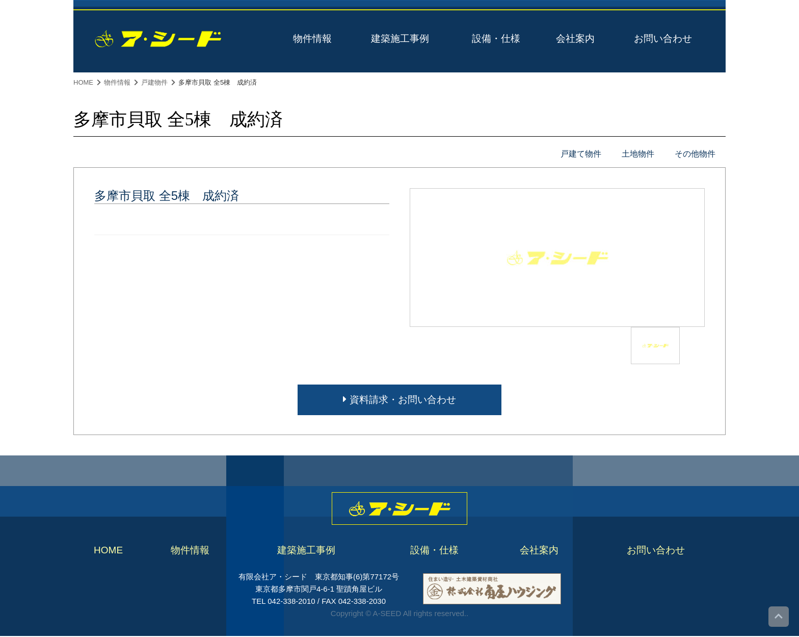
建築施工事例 (400, 38)
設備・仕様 (496, 38)
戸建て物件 (581, 153)
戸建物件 (154, 82)
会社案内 (575, 38)
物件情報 (312, 38)
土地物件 (638, 153)
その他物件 (695, 153)
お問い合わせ (663, 38)
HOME (83, 82)
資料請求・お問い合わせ (399, 399)
